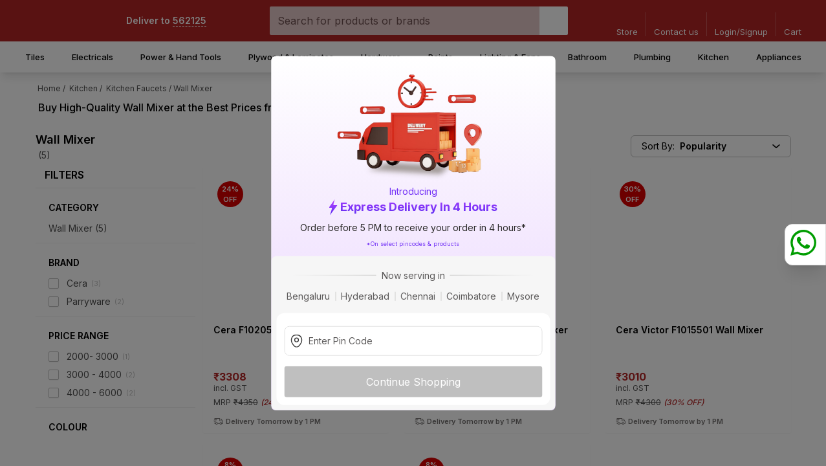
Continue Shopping (413, 381)
